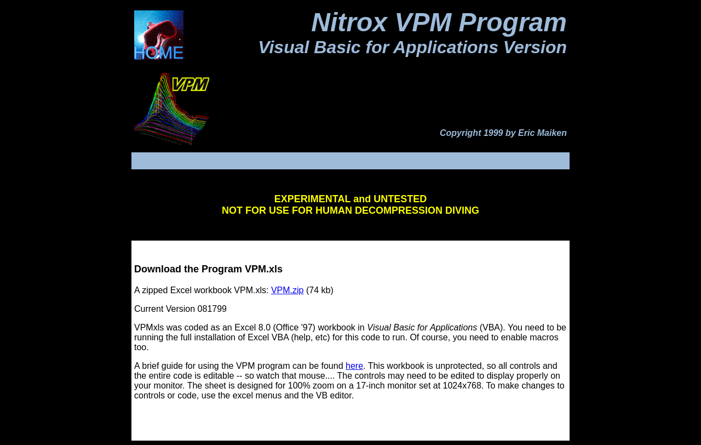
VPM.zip (287, 290)
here (354, 365)
